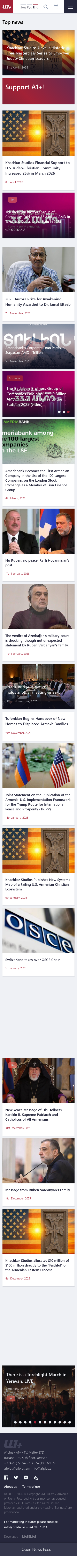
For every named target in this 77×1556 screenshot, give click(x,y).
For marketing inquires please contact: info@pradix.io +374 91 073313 (31, 1524)
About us (10, 1486)
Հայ (23, 7)
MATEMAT (29, 1536)
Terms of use (31, 1486)
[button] (58, 411)
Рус (29, 7)
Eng (35, 7)
